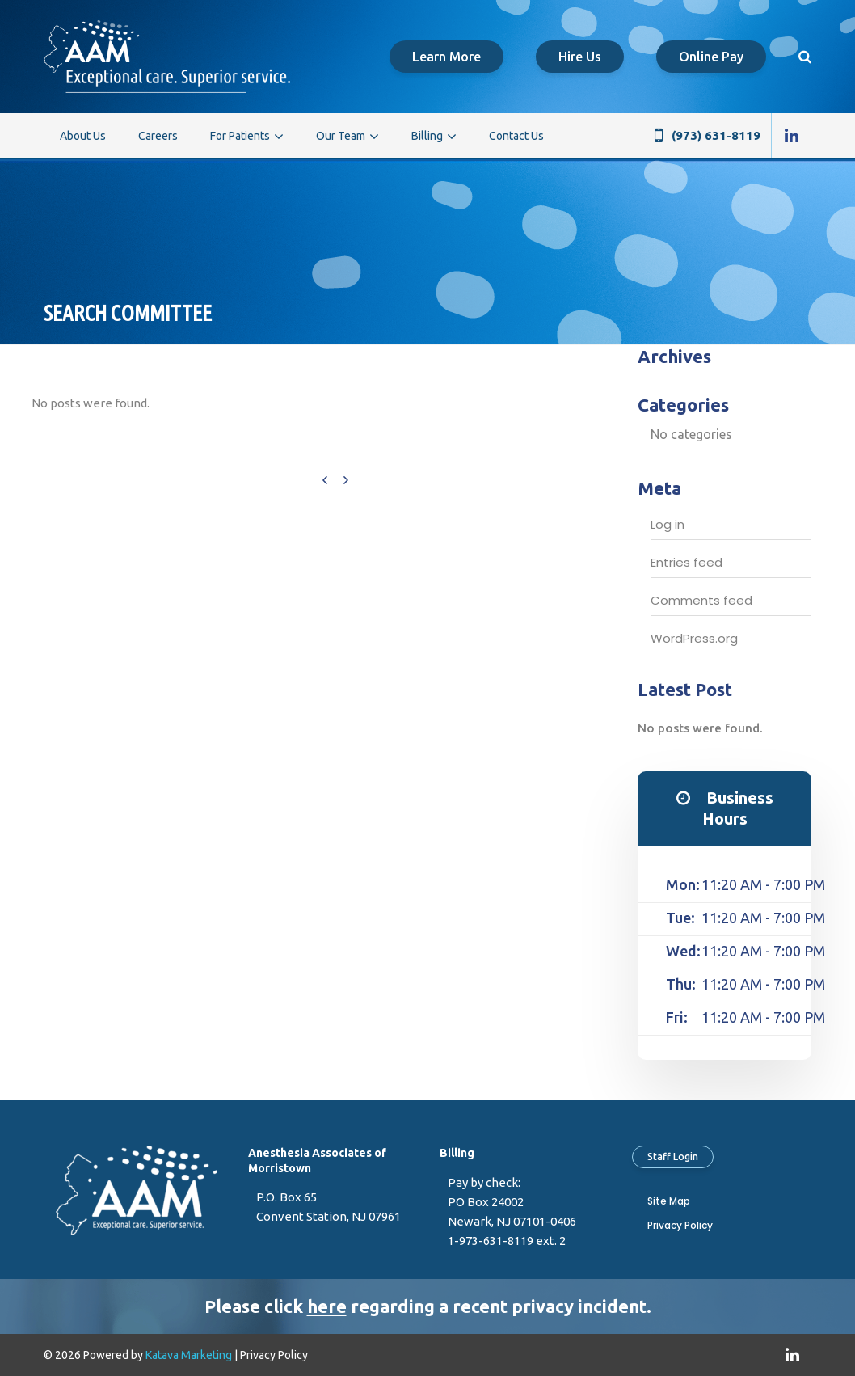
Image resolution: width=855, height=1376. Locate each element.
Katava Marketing (188, 1355)
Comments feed (701, 600)
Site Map (668, 1201)
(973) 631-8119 (716, 135)
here (327, 1306)
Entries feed (686, 562)
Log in (667, 524)
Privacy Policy (680, 1225)
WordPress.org (694, 638)
